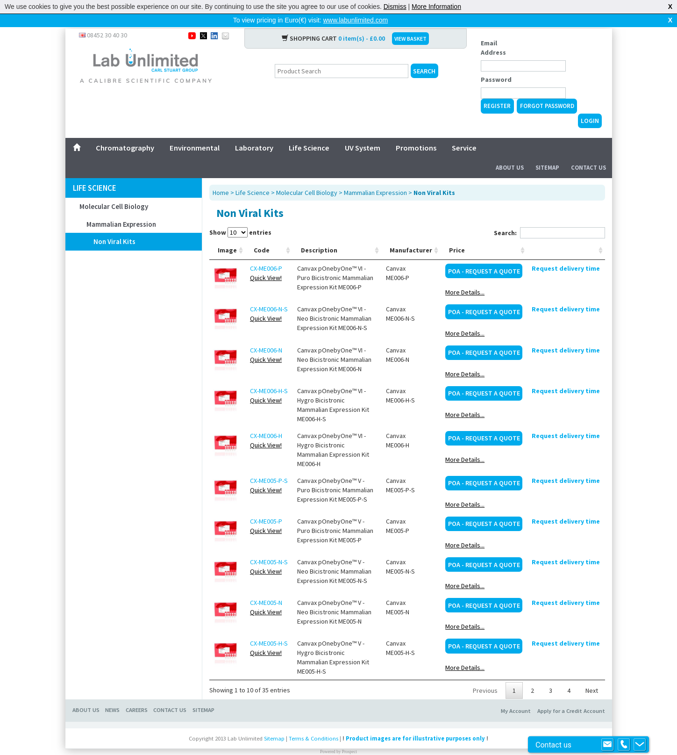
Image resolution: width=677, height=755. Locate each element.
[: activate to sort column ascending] (566, 235)
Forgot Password (547, 91)
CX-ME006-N (266, 335)
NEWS (112, 694)
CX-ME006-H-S (269, 376)
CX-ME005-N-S (269, 547)
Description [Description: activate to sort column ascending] (319, 235)
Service (464, 132)
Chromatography (125, 132)
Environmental (195, 132)
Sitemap (547, 152)
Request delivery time (566, 253)
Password (496, 64)
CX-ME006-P (266, 253)
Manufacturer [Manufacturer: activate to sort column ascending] (411, 235)
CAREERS (137, 694)
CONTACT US (169, 694)
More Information (436, 6)
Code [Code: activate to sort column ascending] (262, 235)
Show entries (240, 217)
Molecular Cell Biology (113, 191)
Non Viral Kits (114, 226)
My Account (516, 695)
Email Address (493, 33)
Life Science (309, 132)
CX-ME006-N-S (269, 294)
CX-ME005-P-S (269, 465)
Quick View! (266, 263)
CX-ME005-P (266, 506)
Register (497, 91)
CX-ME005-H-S (269, 628)
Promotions (416, 132)
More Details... (465, 277)
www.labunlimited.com (355, 20)
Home (221, 177)
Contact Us (588, 152)
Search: (549, 217)
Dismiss (395, 6)
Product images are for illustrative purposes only (415, 723)
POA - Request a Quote (484, 256)
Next (591, 675)
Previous (485, 675)
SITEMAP (203, 694)
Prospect (349, 736)
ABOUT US (86, 694)
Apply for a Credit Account (571, 695)
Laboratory (254, 132)
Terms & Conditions (313, 723)
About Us (510, 152)
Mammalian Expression (121, 209)
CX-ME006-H (266, 421)
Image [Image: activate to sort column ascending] (227, 235)
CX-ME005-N (266, 587)
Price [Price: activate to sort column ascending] (457, 235)
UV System (362, 132)
